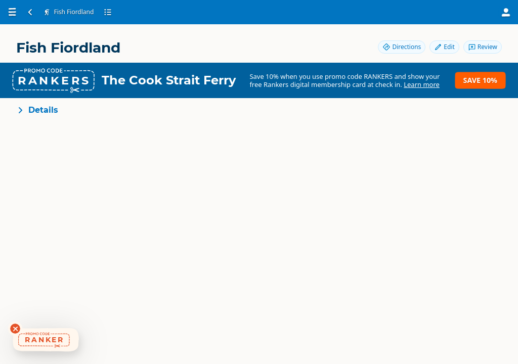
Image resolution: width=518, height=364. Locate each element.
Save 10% (480, 80)
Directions (401, 46)
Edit (444, 46)
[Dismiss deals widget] (15, 329)
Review (482, 46)
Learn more (422, 84)
